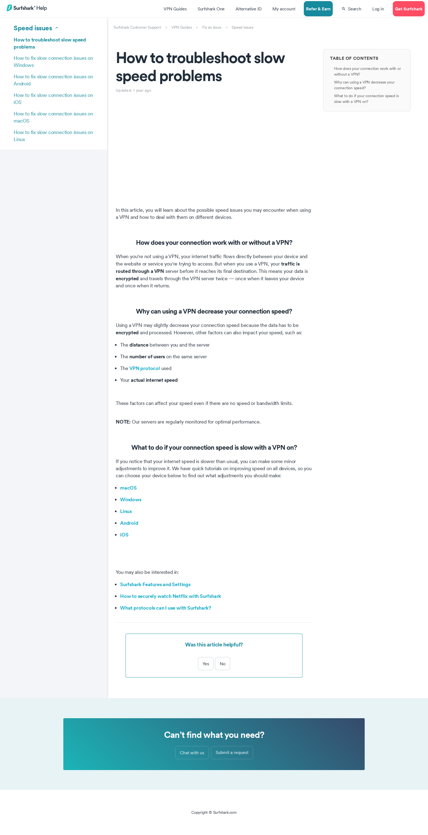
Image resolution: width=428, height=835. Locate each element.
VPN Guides (181, 27)
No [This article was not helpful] (222, 663)
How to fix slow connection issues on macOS (53, 117)
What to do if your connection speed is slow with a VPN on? (366, 98)
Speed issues (242, 27)
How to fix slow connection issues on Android (53, 80)
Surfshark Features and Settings (155, 584)
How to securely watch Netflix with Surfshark (170, 596)
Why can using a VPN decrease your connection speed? (364, 85)
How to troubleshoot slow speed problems (50, 43)
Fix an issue (211, 27)
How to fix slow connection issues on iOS (53, 98)
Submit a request (232, 752)
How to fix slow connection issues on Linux (53, 135)
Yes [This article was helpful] (206, 663)
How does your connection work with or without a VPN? (367, 71)
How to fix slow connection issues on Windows (53, 61)
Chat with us (192, 752)
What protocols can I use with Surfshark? (165, 607)
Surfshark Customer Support (137, 27)
